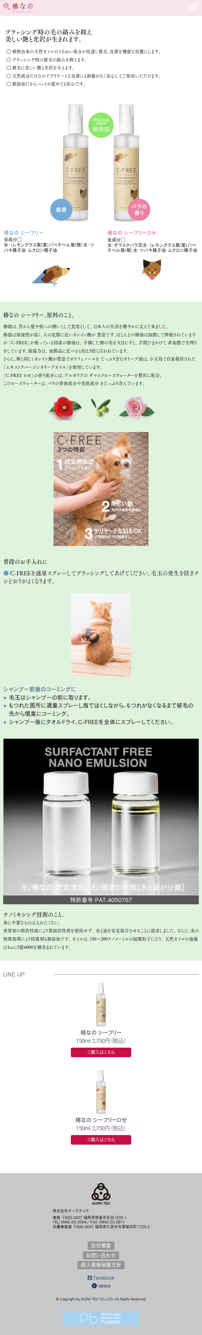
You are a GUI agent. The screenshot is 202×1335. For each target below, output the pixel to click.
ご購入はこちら (101, 1052)
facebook (101, 1278)
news (101, 1286)
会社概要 (101, 1245)
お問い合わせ (101, 1255)
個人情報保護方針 (101, 1264)
